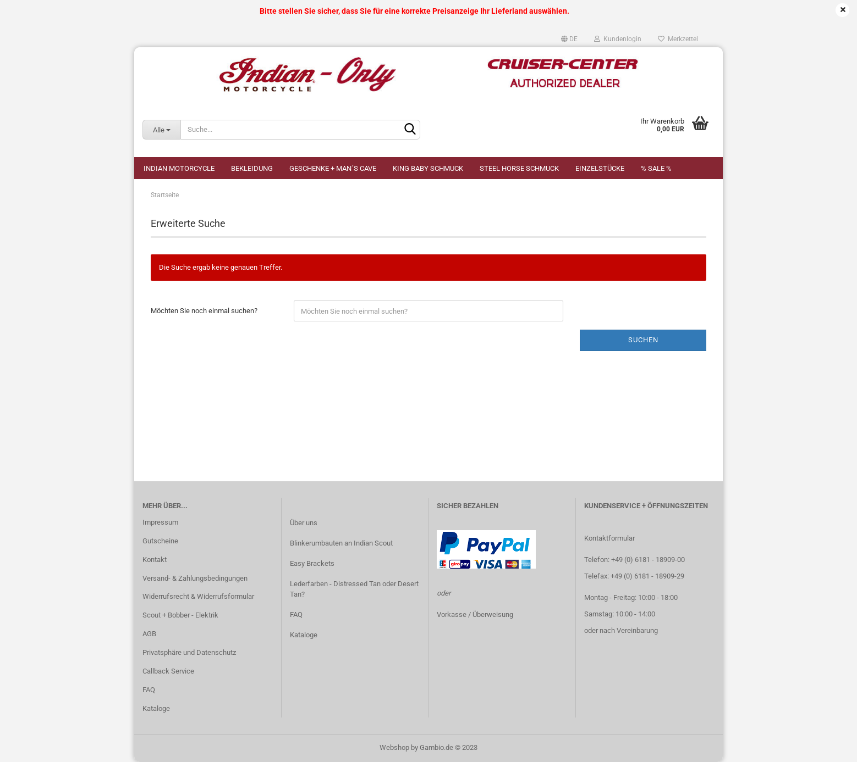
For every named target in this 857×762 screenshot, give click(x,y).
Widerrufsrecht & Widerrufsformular (198, 596)
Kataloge (156, 708)
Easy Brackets (312, 563)
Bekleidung (252, 168)
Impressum (160, 522)
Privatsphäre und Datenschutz (189, 652)
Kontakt (154, 559)
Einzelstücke (599, 168)
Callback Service (168, 671)
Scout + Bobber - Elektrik (180, 615)
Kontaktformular (609, 538)
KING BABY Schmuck (428, 168)
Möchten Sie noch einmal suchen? (204, 311)
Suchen (643, 340)
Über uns (303, 523)
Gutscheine (160, 541)
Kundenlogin (617, 39)
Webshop (394, 747)
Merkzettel (678, 39)
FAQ (148, 690)
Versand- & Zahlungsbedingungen (195, 578)
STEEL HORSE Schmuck (519, 168)
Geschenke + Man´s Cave (332, 168)
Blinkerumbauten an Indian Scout (341, 543)
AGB (149, 634)
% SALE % (656, 168)
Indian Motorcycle (179, 168)
